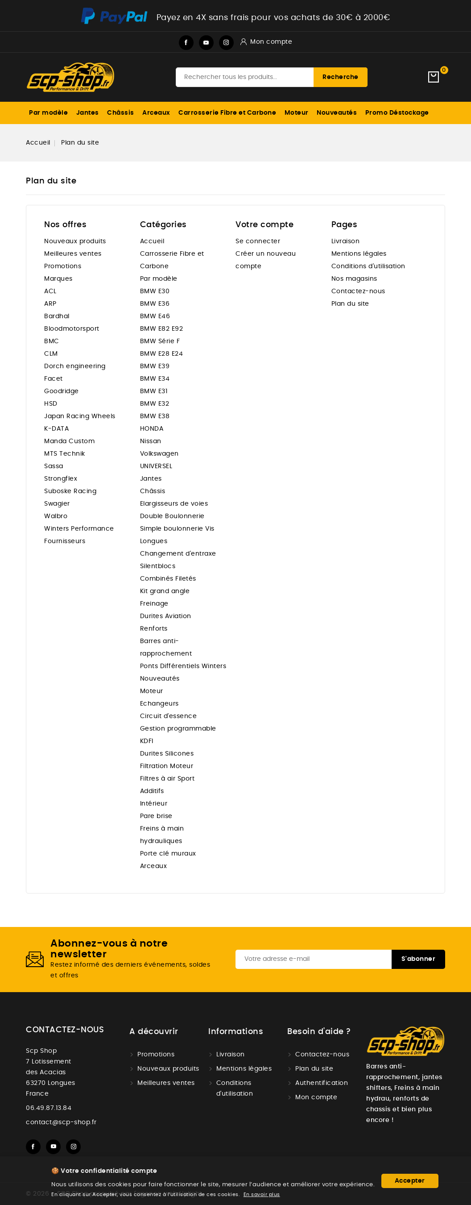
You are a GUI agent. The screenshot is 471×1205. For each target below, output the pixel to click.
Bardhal (57, 316)
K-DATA (56, 429)
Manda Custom (69, 441)
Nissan (150, 441)
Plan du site (350, 304)
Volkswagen (159, 454)
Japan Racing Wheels (80, 416)
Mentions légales (359, 254)
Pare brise (156, 816)
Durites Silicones (167, 754)
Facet (53, 379)
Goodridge (61, 391)
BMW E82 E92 (161, 329)
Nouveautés (337, 113)
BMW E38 (155, 416)
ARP (50, 304)
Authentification (321, 1083)
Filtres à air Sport (167, 779)
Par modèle (48, 113)
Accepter (410, 1181)
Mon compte (316, 1097)
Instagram (226, 42)
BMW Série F (160, 341)
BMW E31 (154, 391)
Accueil (152, 241)
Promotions (62, 266)
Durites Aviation (165, 616)
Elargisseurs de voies (174, 504)
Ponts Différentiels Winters (183, 666)
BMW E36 (155, 304)
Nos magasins (354, 279)
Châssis (120, 113)
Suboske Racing (70, 491)
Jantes (87, 113)
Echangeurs (159, 704)
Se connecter (258, 241)
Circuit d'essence (168, 716)
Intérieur (154, 804)
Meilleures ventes (73, 254)
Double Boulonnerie (172, 516)
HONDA (152, 429)
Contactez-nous (358, 291)
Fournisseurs (64, 541)
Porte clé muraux (168, 854)
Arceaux (156, 113)
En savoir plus (262, 1194)
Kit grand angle (165, 591)
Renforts (154, 629)
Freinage (154, 604)
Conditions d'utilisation (368, 266)
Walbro (55, 516)
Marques (58, 279)
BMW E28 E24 (161, 354)
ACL (50, 291)
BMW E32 (154, 404)
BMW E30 (155, 291)
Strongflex (60, 479)
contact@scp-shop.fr (61, 1122)
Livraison (345, 241)
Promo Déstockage (397, 113)
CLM (51, 354)
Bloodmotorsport (71, 329)
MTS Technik (64, 454)
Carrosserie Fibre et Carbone (227, 113)
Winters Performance (79, 529)
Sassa (53, 466)
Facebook (186, 42)
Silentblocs (158, 566)
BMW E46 (155, 316)
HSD (51, 404)
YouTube (206, 42)
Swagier (57, 504)
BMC (51, 341)
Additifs (152, 791)
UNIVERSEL (156, 466)
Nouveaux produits (75, 241)
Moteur (297, 113)
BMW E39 (155, 366)
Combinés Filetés (168, 579)
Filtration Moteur (167, 766)
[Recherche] (272, 77)
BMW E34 (155, 379)
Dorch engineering (75, 366)
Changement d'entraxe (178, 554)
